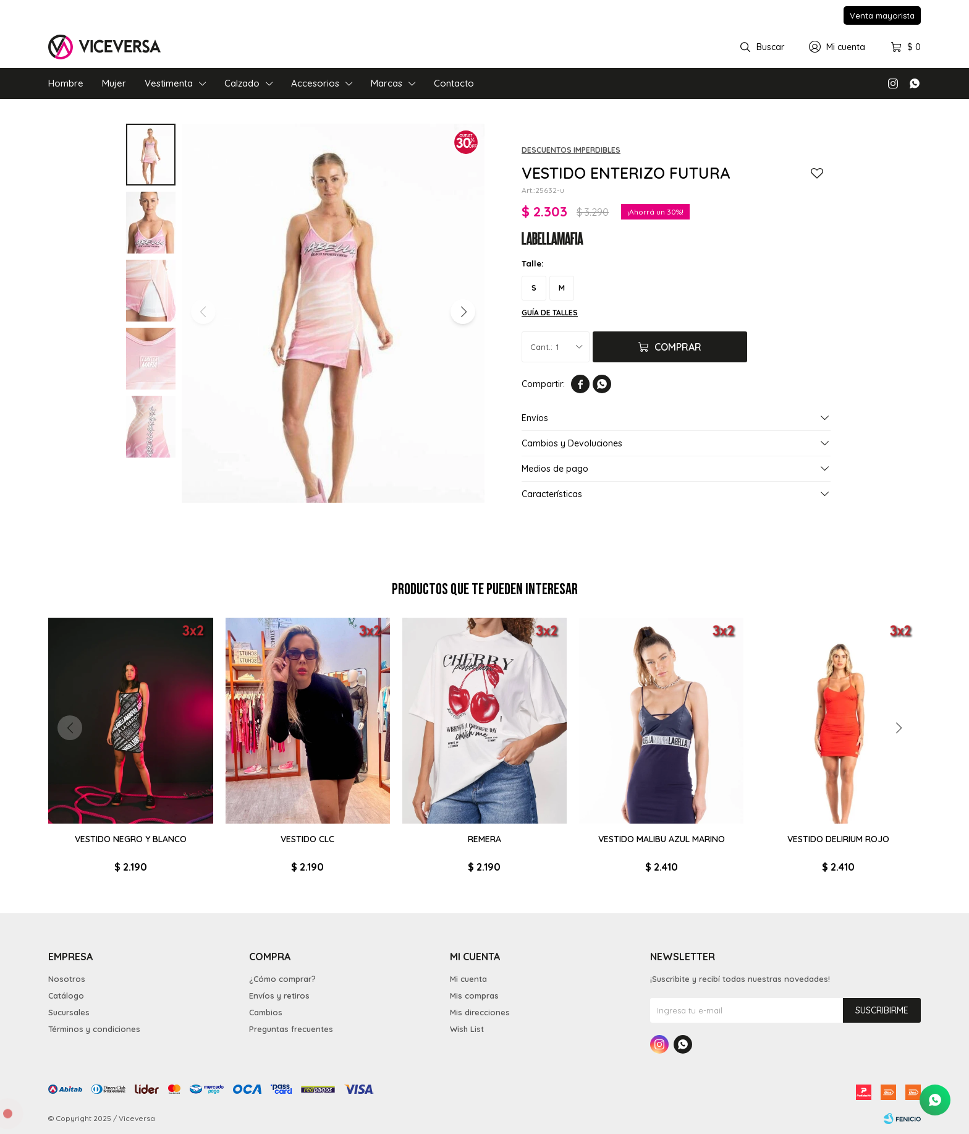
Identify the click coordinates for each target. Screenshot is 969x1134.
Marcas (386, 83)
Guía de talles (550, 312)
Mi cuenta (468, 979)
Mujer (114, 83)
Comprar (677, 347)
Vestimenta (169, 83)
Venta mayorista (882, 15)
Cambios (265, 1012)
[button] (463, 311)
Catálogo (66, 995)
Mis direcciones (480, 1012)
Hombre (65, 83)
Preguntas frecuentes (291, 1029)
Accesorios (315, 83)
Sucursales (69, 1012)
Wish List (467, 1029)
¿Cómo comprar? (282, 979)
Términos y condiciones (94, 1029)
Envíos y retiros (279, 995)
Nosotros (66, 979)
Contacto (454, 83)
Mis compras (474, 995)
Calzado (242, 83)
